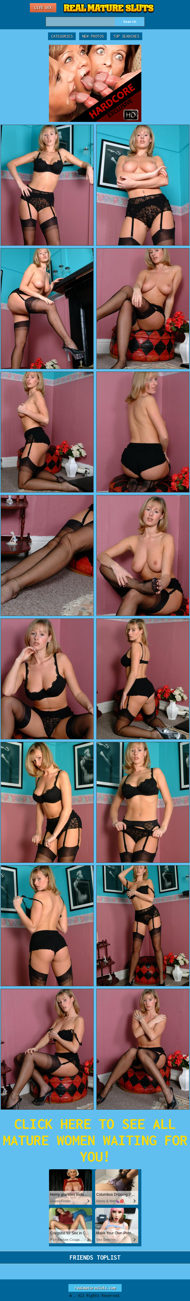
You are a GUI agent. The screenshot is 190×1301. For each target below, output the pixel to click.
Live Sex (43, 7)
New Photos (93, 36)
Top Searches (126, 36)
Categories (62, 36)
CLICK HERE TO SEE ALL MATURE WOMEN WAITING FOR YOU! (95, 1140)
